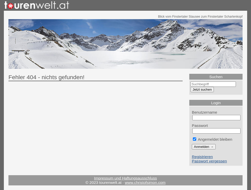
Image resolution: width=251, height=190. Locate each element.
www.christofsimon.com (145, 182)
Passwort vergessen (209, 161)
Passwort (200, 125)
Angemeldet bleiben (212, 139)
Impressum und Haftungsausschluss (125, 178)
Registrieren (202, 157)
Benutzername (204, 112)
